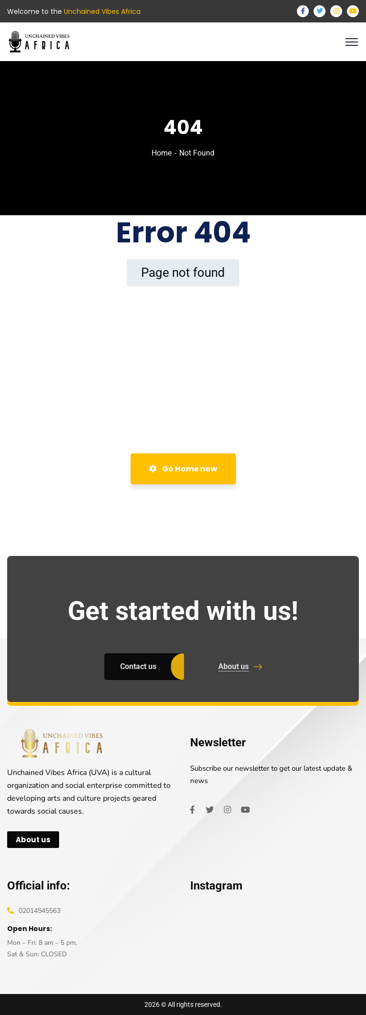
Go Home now (183, 468)
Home (162, 152)
